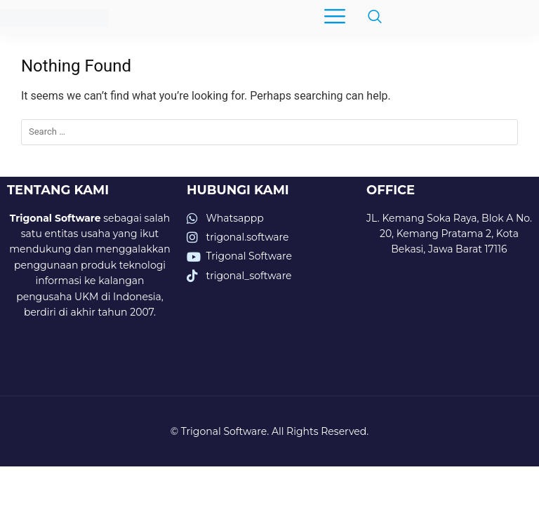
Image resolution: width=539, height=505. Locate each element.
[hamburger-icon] (334, 17)
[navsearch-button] (368, 18)
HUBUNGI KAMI (238, 190)
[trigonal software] (449, 336)
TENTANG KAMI (58, 190)
